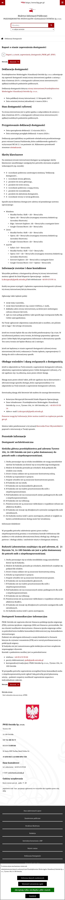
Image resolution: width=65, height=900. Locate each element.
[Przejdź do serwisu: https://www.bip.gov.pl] (32, 2)
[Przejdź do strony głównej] (32, 14)
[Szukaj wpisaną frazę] (51, 25)
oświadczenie (15, 147)
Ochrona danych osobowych (32, 878)
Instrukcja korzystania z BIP (32, 841)
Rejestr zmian (32, 848)
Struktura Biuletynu (32, 826)
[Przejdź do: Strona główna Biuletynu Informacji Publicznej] (2, 38)
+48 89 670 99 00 (21, 657)
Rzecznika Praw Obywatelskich (49, 426)
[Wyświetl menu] (62, 2)
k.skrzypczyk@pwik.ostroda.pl (14, 279)
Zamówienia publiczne (32, 818)
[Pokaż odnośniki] (2, 2)
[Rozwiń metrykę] (14, 62)
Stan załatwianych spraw (32, 811)
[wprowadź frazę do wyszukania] (30, 25)
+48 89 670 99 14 (49, 279)
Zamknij (32, 896)
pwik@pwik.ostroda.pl (34, 660)
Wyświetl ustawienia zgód (32, 884)
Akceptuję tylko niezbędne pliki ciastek (32, 890)
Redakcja (32, 833)
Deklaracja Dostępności (32, 856)
